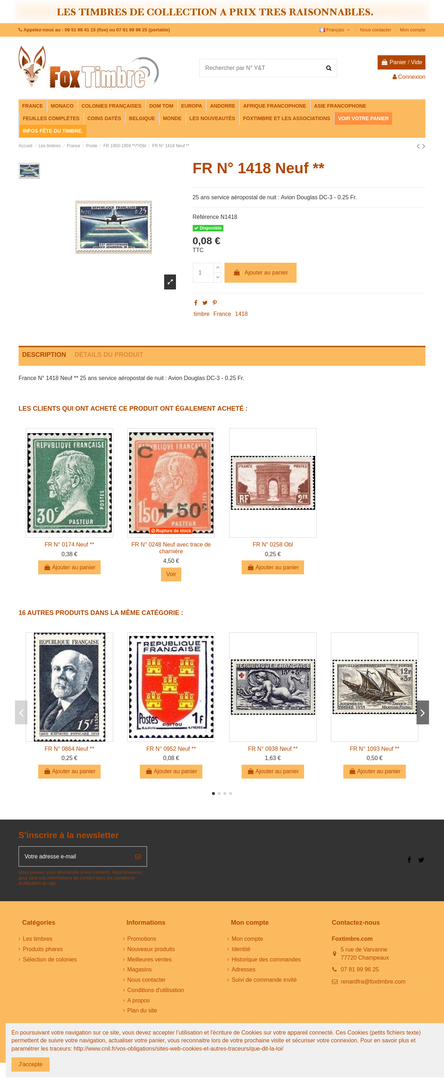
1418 (241, 314)
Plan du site (142, 1011)
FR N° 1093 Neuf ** (374, 749)
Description (44, 354)
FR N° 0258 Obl (273, 545)
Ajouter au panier (260, 273)
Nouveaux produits (151, 949)
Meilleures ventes (149, 960)
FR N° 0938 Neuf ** (273, 749)
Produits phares (43, 949)
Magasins (139, 970)
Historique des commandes (266, 960)
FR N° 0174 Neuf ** (69, 545)
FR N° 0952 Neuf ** (171, 749)
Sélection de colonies (50, 960)
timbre (202, 314)
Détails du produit (109, 354)
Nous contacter (376, 29)
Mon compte (412, 29)
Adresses (244, 970)
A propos (138, 1001)
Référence (206, 217)
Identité (241, 949)
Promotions (141, 939)
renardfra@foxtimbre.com (373, 982)
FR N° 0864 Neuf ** (69, 749)
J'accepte (30, 1064)
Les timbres (37, 939)
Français (335, 29)
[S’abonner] (138, 857)
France (222, 314)
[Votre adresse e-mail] (74, 857)
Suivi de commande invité (264, 980)
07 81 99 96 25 (360, 970)
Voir (171, 574)
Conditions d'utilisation (155, 990)
